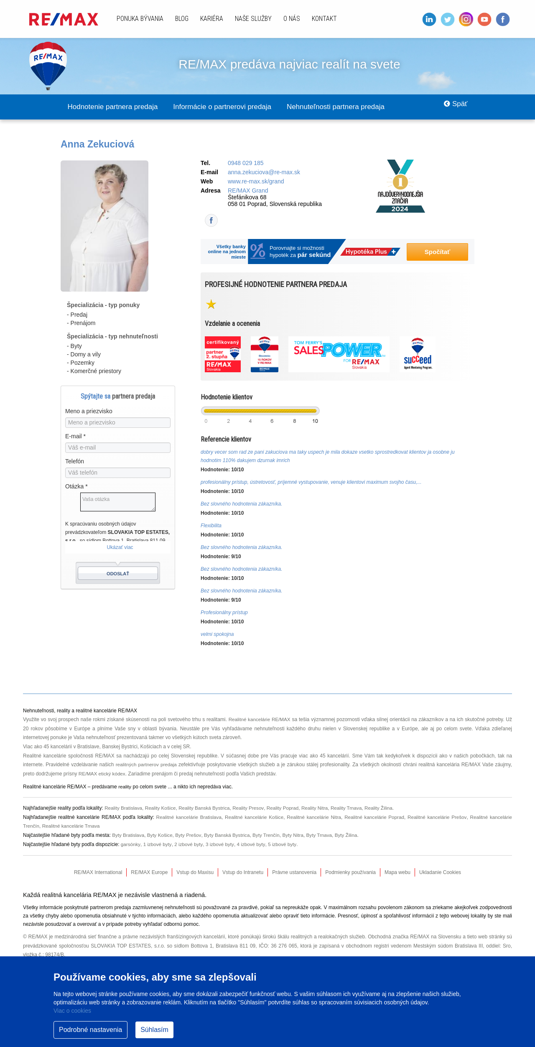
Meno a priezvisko (88, 411)
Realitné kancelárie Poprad (373, 818)
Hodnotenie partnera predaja (117, 107)
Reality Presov (252, 808)
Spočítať (437, 252)
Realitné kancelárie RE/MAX (259, 720)
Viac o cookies (72, 1010)
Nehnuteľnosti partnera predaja (357, 107)
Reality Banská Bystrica (207, 808)
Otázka (76, 486)
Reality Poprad (287, 808)
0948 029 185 (246, 163)
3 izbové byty (221, 845)
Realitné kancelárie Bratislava (186, 818)
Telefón (74, 461)
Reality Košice (162, 808)
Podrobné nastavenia (90, 1029)
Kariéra (211, 19)
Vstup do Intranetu (242, 873)
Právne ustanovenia (294, 873)
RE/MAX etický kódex (103, 774)
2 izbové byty (189, 845)
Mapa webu (397, 873)
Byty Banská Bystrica (229, 836)
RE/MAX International (98, 873)
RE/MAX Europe (149, 873)
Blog (182, 19)
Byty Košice (161, 836)
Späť (453, 107)
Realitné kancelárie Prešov (436, 818)
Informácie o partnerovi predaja (235, 107)
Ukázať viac (120, 548)
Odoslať (118, 574)
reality (125, 787)
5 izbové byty (284, 845)
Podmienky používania (350, 873)
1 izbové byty (157, 845)
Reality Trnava (353, 808)
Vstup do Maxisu (195, 873)
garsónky (131, 845)
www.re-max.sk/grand (256, 181)
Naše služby (253, 19)
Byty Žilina (352, 836)
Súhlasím (154, 1029)
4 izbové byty (253, 845)
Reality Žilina (386, 808)
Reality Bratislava (123, 808)
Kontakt (324, 19)
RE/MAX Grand (248, 191)
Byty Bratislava (128, 836)
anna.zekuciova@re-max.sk (264, 172)
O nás (291, 19)
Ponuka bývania (140, 19)
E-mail (75, 436)
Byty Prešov (190, 836)
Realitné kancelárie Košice (252, 818)
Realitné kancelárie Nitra (312, 818)
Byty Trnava (324, 836)
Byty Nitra (297, 836)
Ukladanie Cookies (440, 873)
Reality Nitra (320, 808)
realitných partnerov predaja (146, 765)
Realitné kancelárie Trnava (72, 826)
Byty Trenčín (270, 836)
